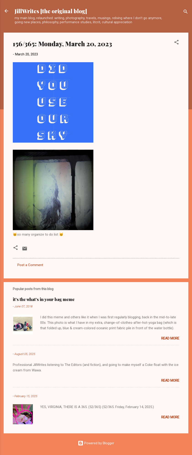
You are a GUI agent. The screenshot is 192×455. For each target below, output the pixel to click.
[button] (176, 42)
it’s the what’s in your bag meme (44, 299)
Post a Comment (30, 265)
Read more (170, 338)
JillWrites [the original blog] (51, 11)
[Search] (185, 12)
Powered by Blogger (96, 443)
